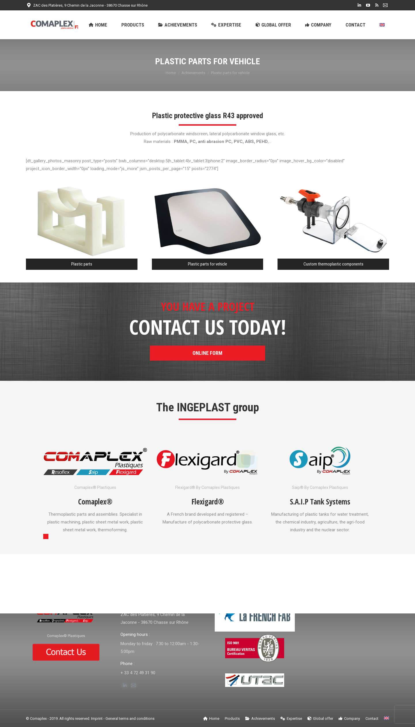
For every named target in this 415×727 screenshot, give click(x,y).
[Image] (95, 461)
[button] (45, 536)
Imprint (97, 718)
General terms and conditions (129, 718)
